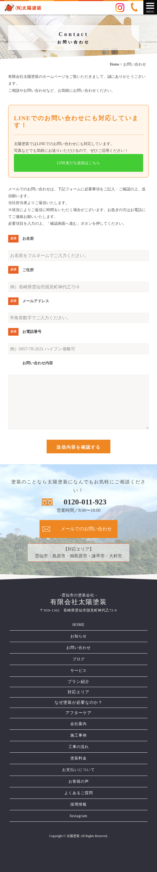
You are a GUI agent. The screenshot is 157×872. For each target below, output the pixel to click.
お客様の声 (78, 781)
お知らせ (78, 636)
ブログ (79, 659)
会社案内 (78, 724)
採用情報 (78, 804)
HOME (78, 625)
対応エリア (78, 692)
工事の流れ (78, 747)
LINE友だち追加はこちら (78, 163)
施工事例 (78, 735)
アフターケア (78, 713)
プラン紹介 (78, 681)
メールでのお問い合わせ (86, 528)
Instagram (78, 816)
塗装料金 (78, 758)
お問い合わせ (78, 648)
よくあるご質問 (78, 793)
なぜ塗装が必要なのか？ (78, 702)
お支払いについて (78, 770)
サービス (78, 671)
